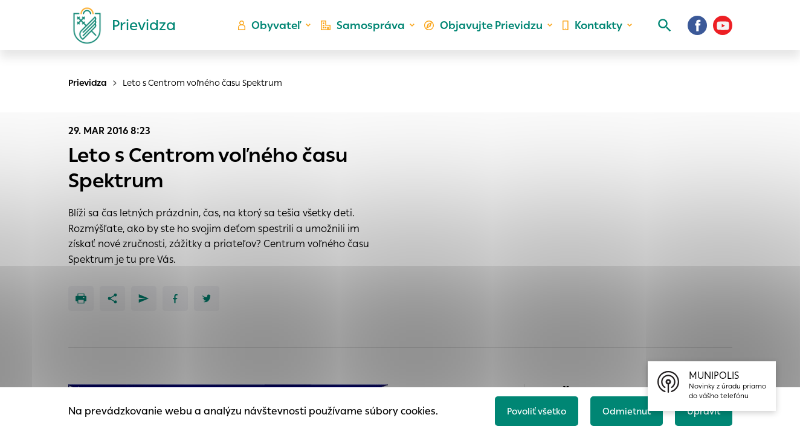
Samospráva (370, 33)
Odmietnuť (620, 408)
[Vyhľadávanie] (657, 33)
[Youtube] (722, 33)
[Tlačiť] (81, 298)
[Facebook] (697, 33)
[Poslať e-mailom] (143, 298)
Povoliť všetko (525, 408)
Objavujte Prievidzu (485, 33)
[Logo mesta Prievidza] (119, 33)
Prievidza (87, 82)
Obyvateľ (279, 33)
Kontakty (590, 33)
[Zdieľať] (112, 298)
